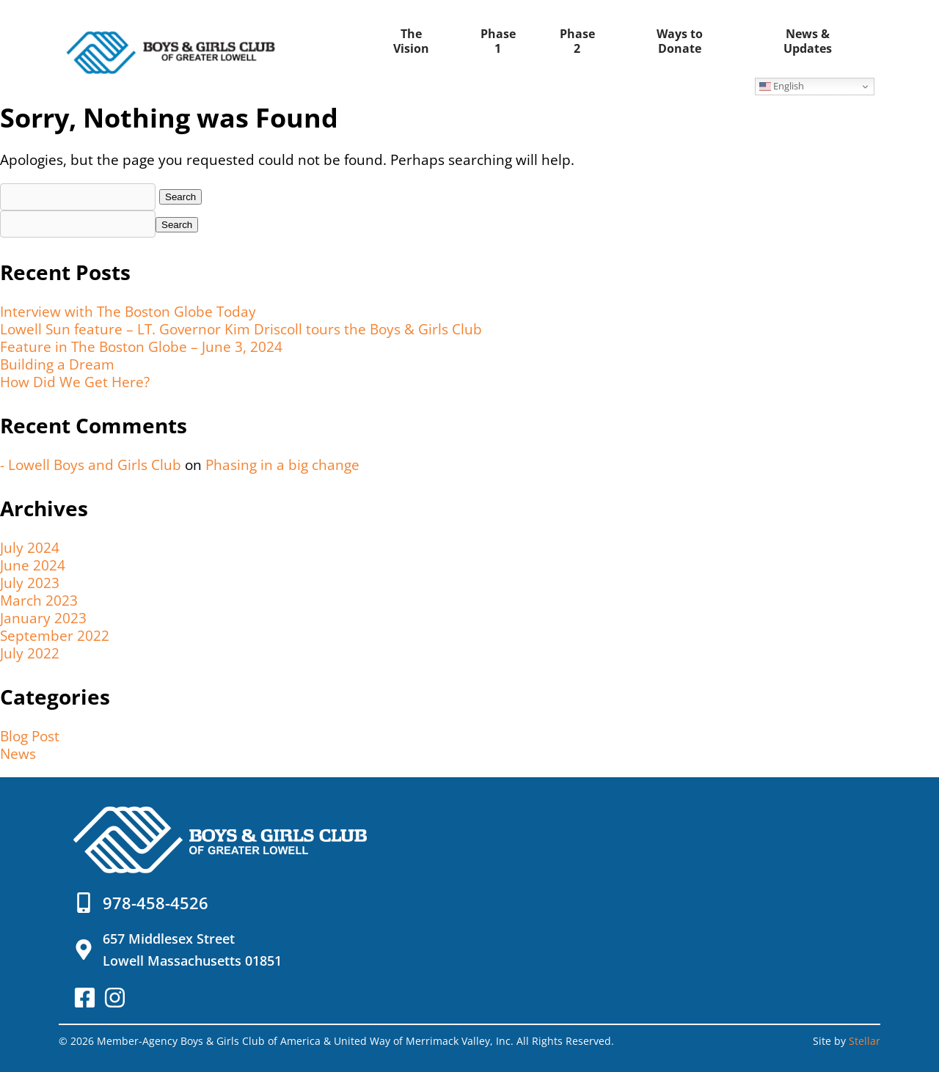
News (18, 753)
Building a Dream (57, 364)
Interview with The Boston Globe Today (128, 311)
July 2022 (29, 653)
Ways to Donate (680, 41)
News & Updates (807, 41)
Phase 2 (577, 41)
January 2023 (43, 618)
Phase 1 (498, 41)
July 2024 (29, 547)
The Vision (411, 41)
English (781, 85)
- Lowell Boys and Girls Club (90, 464)
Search (176, 224)
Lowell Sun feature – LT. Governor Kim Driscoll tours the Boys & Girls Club (241, 329)
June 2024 (32, 565)
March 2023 (39, 600)
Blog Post (29, 736)
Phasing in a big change (282, 464)
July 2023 (29, 582)
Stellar (864, 1041)
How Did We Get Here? (75, 382)
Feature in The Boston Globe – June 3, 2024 (141, 346)
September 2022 (54, 635)
